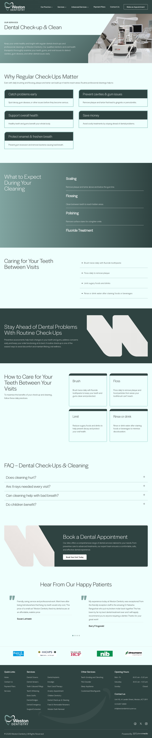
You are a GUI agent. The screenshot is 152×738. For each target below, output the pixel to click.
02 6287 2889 (120, 704)
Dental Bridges (32, 700)
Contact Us (114, 7)
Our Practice (47, 7)
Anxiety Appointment (56, 691)
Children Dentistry (54, 695)
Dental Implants (53, 677)
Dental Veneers (33, 681)
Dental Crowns (32, 677)
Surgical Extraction (34, 709)
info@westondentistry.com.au (125, 708)
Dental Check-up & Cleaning (58, 700)
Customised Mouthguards (90, 691)
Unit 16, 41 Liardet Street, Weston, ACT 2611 (131, 699)
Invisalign (51, 681)
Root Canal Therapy (55, 686)
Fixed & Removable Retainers (59, 704)
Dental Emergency (34, 704)
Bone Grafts (31, 695)
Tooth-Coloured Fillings (35, 686)
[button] (73, 635)
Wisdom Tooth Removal (56, 709)
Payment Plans (99, 7)
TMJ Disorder (86, 681)
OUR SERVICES (11, 22)
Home (6, 677)
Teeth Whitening (33, 691)
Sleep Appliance (87, 686)
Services (62, 7)
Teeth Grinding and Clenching (92, 677)
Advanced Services (80, 7)
